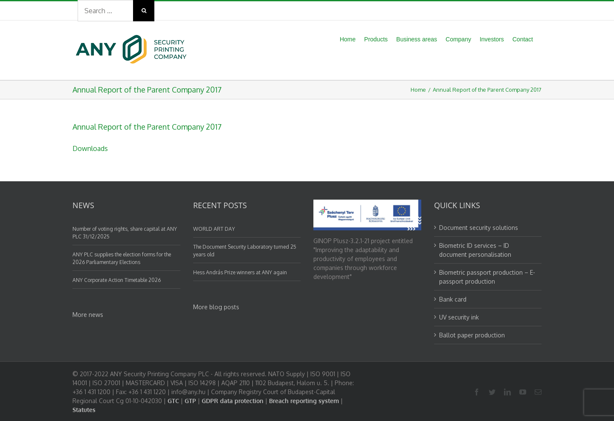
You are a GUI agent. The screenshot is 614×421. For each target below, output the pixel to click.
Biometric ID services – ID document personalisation (475, 250)
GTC (173, 400)
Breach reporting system (304, 400)
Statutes (84, 409)
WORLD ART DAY (214, 229)
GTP (190, 400)
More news (87, 314)
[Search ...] (105, 10)
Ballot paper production (472, 335)
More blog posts (216, 307)
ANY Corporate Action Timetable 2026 (116, 280)
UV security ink (459, 317)
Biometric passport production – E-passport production (487, 277)
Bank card (452, 299)
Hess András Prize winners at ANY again (240, 272)
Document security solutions (478, 227)
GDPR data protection (233, 400)
